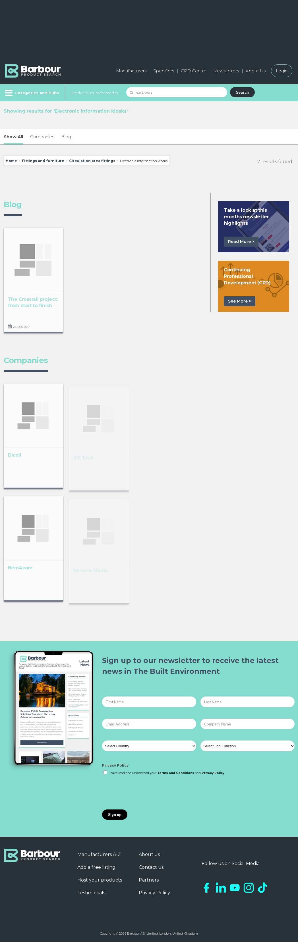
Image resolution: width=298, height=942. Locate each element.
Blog (66, 136)
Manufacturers (131, 71)
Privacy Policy (115, 765)
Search (242, 92)
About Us (256, 71)
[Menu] (31, 92)
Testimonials (91, 892)
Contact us (151, 867)
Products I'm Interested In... (96, 93)
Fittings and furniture (43, 161)
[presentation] (145, 793)
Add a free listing (96, 867)
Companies (42, 136)
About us (149, 854)
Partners (149, 880)
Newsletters (226, 71)
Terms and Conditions (175, 773)
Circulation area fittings (92, 161)
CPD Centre (193, 71)
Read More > (241, 241)
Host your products (99, 880)
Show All (13, 136)
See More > (239, 301)
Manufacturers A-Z (99, 854)
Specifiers (163, 71)
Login (281, 71)
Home (11, 161)
